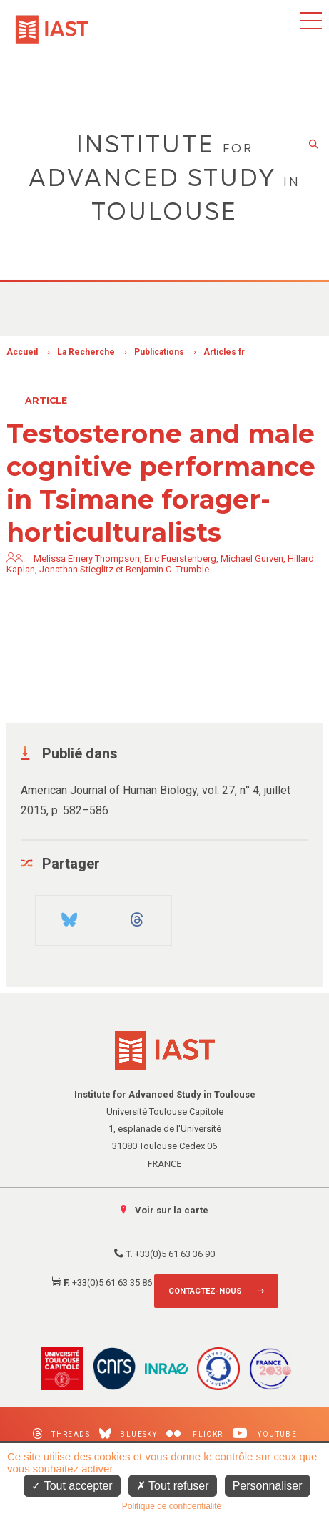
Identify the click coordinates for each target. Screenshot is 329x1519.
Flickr (194, 1434)
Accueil (22, 352)
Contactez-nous (205, 1291)
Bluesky (128, 1433)
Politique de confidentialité (171, 1506)
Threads (61, 1433)
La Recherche (86, 352)
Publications (159, 352)
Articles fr (224, 352)
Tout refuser (172, 1486)
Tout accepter (71, 1486)
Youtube (265, 1433)
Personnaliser (268, 1486)
